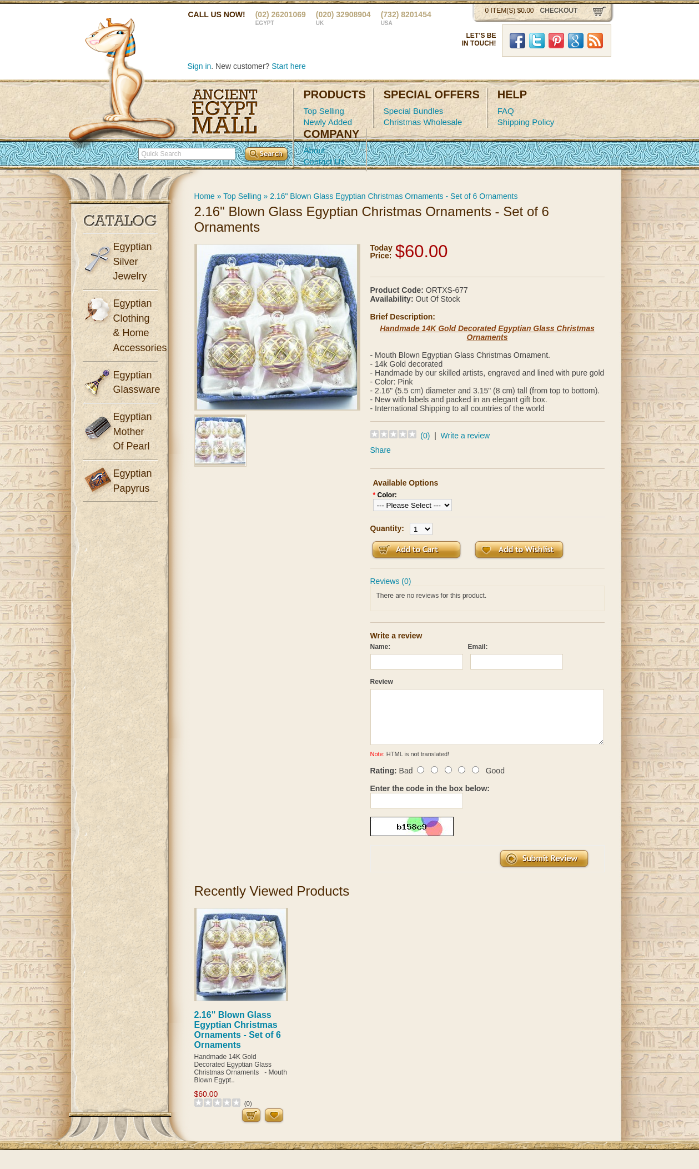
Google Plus (576, 40)
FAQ (505, 111)
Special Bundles (414, 111)
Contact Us (324, 161)
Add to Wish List (519, 549)
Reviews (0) (390, 581)
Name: (380, 647)
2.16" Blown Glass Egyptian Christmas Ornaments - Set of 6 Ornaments (393, 196)
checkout (559, 10)
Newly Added (328, 122)
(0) (425, 435)
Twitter (537, 40)
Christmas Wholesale (423, 122)
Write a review (465, 435)
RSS (595, 40)
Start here (288, 66)
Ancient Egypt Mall (225, 111)
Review (381, 682)
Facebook (517, 40)
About (314, 150)
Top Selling (324, 111)
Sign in (200, 66)
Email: (478, 647)
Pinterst (556, 40)
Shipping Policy (526, 122)
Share (380, 450)
